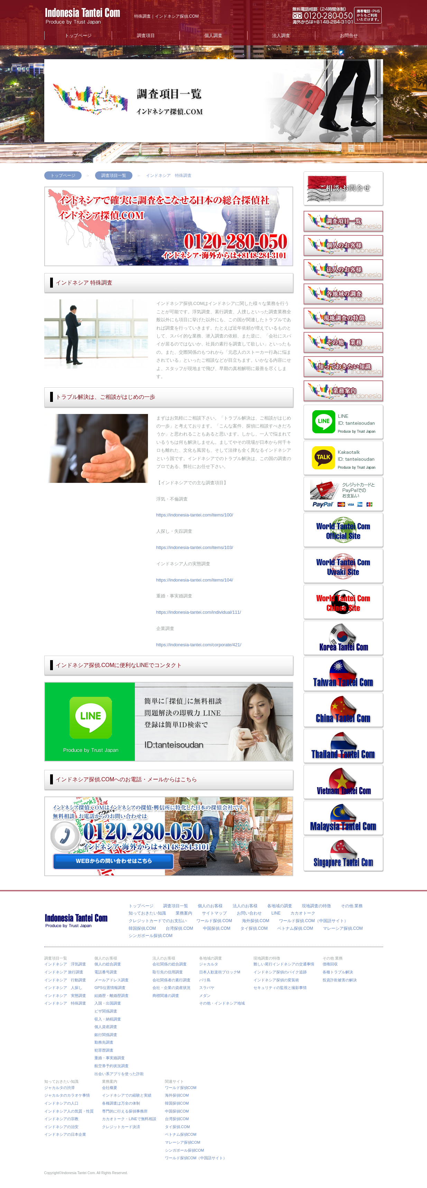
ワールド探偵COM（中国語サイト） (196, 1158)
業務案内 (184, 913)
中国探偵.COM (216, 928)
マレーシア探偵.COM (343, 928)
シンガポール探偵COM (184, 1150)
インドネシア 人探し (63, 988)
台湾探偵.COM (179, 928)
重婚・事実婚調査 (109, 1058)
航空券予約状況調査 (111, 1066)
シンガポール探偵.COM (151, 935)
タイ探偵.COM (254, 928)
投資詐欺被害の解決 (340, 980)
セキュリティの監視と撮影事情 (280, 988)
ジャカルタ (208, 964)
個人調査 (213, 35)
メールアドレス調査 (111, 980)
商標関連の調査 (165, 995)
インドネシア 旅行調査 (63, 972)
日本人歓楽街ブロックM (219, 972)
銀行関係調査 (105, 1035)
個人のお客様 (210, 905)
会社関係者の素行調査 (171, 980)
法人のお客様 (245, 905)
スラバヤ (206, 988)
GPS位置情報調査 (109, 988)
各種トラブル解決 (338, 972)
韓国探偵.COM (142, 928)
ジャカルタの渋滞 (59, 1088)
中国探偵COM (177, 1111)
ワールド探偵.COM (214, 920)
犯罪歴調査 (103, 1050)
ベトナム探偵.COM (295, 928)
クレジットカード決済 (121, 1127)
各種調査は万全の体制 (121, 1103)
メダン (205, 995)
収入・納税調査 (107, 1019)
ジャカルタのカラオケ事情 (67, 1095)
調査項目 (146, 35)
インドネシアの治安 (61, 1127)
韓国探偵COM (177, 1103)
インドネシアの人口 (61, 1103)
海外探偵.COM (255, 920)
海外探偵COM (177, 1095)
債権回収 (330, 964)
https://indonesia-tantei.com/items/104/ (194, 580)
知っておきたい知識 (147, 913)
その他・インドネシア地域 (222, 1003)
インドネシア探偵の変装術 (276, 980)
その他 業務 (352, 905)
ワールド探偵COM (181, 1088)
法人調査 (281, 35)
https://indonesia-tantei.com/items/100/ (194, 515)
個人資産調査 (105, 1027)
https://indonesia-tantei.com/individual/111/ (198, 612)
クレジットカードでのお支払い (158, 920)
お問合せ (349, 35)
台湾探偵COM (177, 1119)
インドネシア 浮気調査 (65, 964)
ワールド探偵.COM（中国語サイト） (313, 920)
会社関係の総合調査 (169, 964)
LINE (276, 913)
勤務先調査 (103, 1042)
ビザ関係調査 (105, 1011)
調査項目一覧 (113, 175)
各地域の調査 (279, 905)
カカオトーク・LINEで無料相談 (129, 1119)
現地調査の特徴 (316, 905)
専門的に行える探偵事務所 (125, 1111)
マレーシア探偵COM (183, 1142)
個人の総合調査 (107, 964)
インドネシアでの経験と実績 (126, 1095)
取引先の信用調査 (167, 972)
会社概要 (109, 1088)
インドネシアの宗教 (61, 1119)
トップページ (78, 35)
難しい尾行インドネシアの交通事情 (283, 964)
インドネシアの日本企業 (65, 1134)
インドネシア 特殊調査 (65, 1003)
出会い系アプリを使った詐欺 (119, 1074)
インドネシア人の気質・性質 (69, 1111)
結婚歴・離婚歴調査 (111, 995)
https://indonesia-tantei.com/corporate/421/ (198, 644)
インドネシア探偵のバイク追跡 (280, 972)
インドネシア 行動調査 (65, 980)
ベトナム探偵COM (181, 1134)
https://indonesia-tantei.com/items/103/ (194, 547)
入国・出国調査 (107, 1003)
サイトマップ (214, 913)
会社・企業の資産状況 (171, 988)
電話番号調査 (105, 972)
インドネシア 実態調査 (65, 995)
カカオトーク (302, 913)
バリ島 (205, 980)
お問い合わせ (249, 913)
